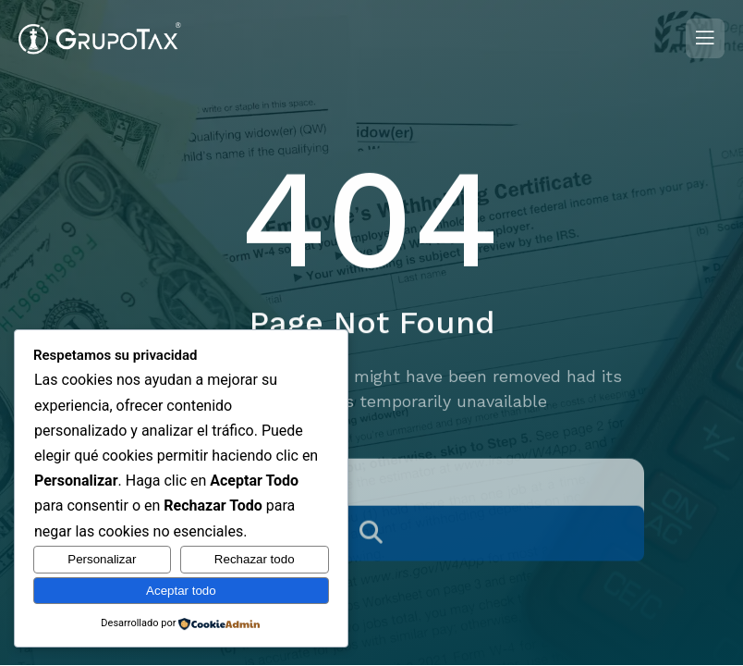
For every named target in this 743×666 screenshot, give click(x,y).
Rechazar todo (254, 559)
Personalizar (101, 559)
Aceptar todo (181, 591)
